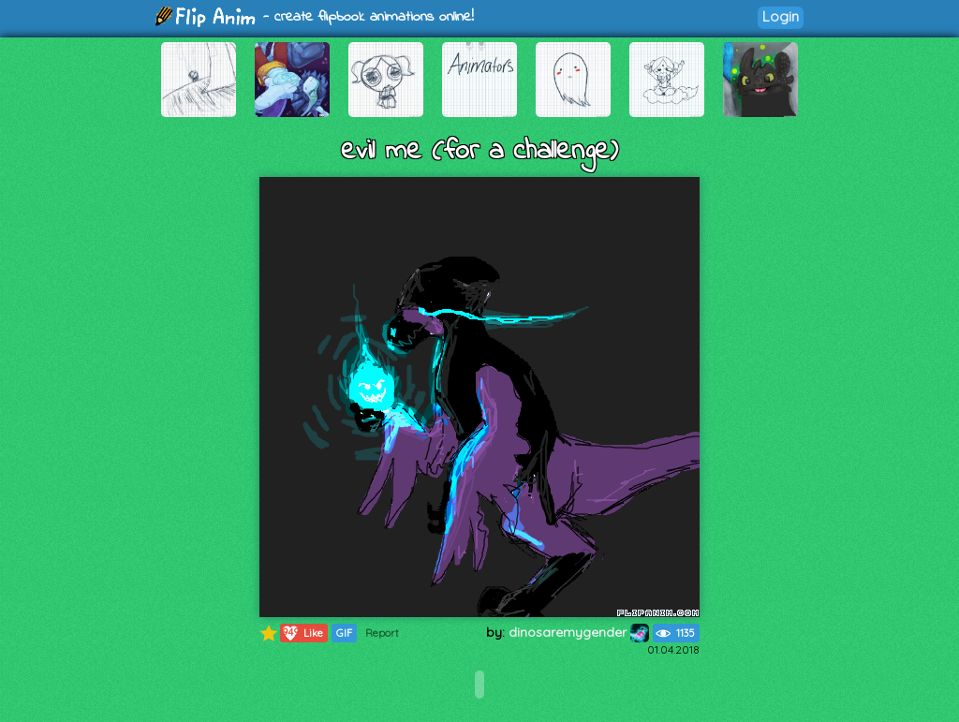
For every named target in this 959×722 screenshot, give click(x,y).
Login (780, 16)
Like (302, 633)
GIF (344, 633)
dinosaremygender (579, 632)
